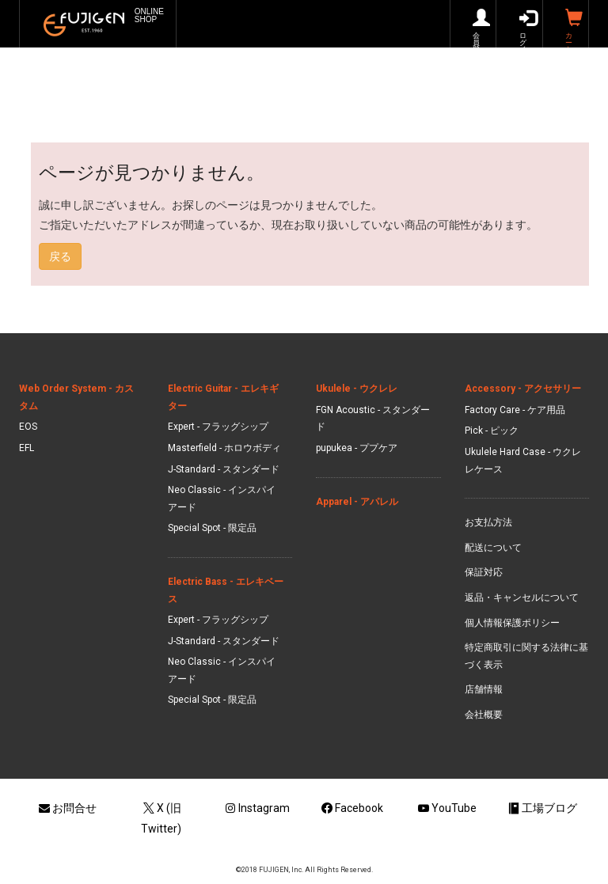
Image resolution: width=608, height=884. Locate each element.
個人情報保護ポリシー (512, 622)
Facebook (352, 808)
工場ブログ (541, 808)
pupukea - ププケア (356, 447)
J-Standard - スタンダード (223, 469)
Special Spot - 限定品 (212, 527)
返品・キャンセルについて (522, 597)
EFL (26, 447)
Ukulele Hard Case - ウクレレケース (523, 460)
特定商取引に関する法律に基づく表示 (526, 656)
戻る (60, 256)
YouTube (446, 808)
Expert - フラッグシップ (218, 426)
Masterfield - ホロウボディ (224, 447)
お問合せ (66, 808)
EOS (28, 426)
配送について (493, 547)
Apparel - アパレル (357, 501)
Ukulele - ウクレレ (356, 388)
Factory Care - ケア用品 (515, 409)
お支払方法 (488, 522)
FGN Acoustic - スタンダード (373, 418)
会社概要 (484, 714)
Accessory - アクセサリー (523, 388)
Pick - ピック (492, 430)
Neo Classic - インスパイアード (222, 498)
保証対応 (484, 572)
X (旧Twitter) (161, 818)
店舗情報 (484, 689)
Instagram (257, 808)
